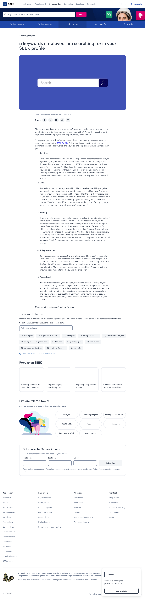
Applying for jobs (27, 35)
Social (111, 517)
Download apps (9, 556)
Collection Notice (75, 469)
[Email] (68, 120)
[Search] (39, 14)
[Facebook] (44, 120)
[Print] (62, 120)
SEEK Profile (62, 143)
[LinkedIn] (56, 120)
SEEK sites (7, 561)
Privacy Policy (92, 469)
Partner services (80, 522)
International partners (82, 517)
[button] (9, 593)
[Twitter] (50, 120)
